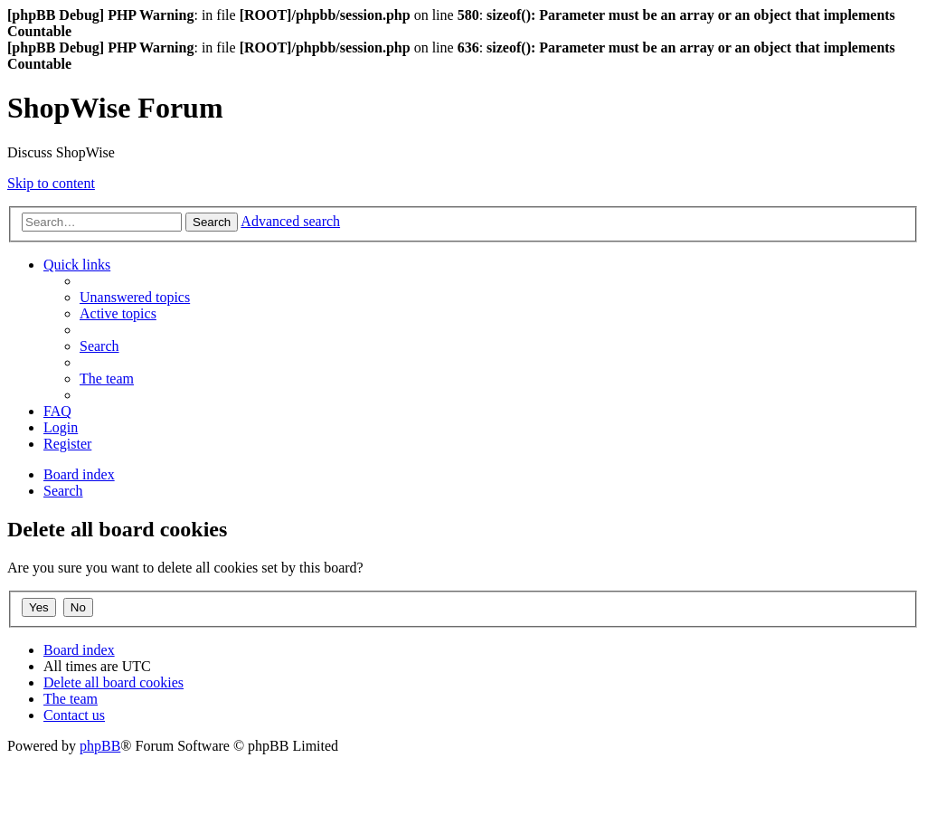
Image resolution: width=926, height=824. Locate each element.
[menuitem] (135, 297)
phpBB (100, 745)
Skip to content (51, 183)
